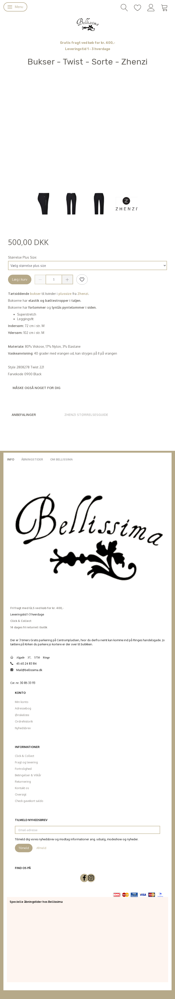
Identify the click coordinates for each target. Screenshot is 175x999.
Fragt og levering (26, 762)
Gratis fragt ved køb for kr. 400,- (87, 43)
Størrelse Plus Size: (22, 257)
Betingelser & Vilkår (28, 775)
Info (10, 459)
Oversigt (20, 794)
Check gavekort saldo (29, 801)
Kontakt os (22, 788)
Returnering (23, 781)
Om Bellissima (61, 459)
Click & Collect (24, 756)
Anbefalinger (24, 415)
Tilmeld (24, 848)
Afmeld (41, 848)
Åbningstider (32, 459)
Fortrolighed (23, 768)
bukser (35, 294)
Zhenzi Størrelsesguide (86, 415)
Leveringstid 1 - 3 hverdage (87, 49)
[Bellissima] (87, 24)
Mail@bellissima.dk (29, 670)
